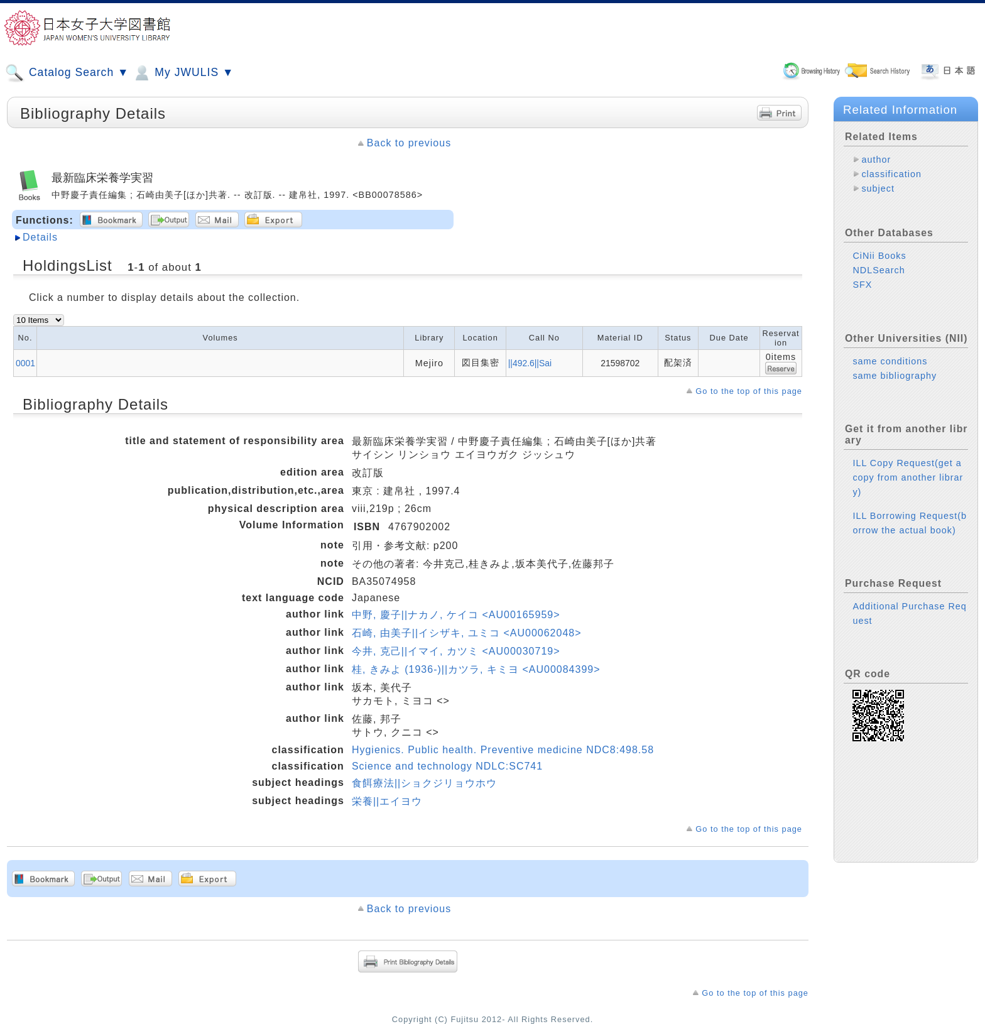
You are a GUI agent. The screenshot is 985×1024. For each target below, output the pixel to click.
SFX (862, 285)
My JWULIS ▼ (183, 72)
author (876, 160)
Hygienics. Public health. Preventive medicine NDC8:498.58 (503, 749)
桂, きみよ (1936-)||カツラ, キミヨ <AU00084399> (476, 669)
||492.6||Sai (530, 363)
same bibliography (894, 376)
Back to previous (409, 143)
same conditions (889, 361)
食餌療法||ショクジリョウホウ (424, 783)
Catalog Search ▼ (67, 72)
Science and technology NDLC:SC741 (447, 766)
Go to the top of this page (748, 391)
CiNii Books (879, 256)
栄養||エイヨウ (387, 801)
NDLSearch (878, 270)
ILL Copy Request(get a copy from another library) (907, 477)
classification (891, 174)
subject (878, 188)
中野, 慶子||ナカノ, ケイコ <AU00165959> (456, 614)
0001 (25, 363)
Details (40, 237)
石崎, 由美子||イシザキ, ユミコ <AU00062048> (467, 633)
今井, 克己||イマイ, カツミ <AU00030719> (456, 651)
